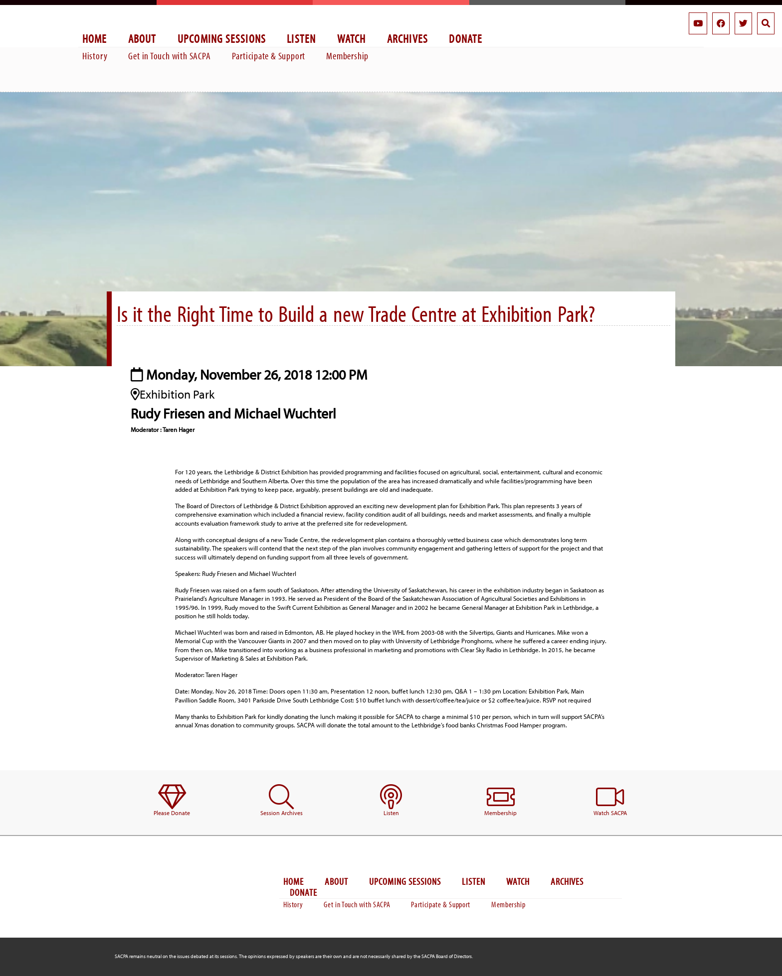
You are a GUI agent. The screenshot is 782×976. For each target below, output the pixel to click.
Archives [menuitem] (407, 38)
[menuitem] (172, 801)
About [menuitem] (142, 38)
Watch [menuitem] (351, 38)
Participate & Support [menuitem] (269, 55)
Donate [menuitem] (465, 38)
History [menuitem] (95, 55)
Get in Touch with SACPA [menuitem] (169, 55)
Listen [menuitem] (301, 38)
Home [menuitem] (94, 38)
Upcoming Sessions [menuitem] (222, 38)
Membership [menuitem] (347, 55)
